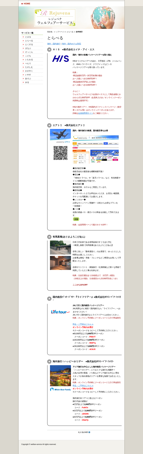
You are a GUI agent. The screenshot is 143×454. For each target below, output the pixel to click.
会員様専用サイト (85, 113)
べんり (28, 63)
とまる (28, 37)
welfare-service (36, 444)
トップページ (59, 32)
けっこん (29, 52)
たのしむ (29, 67)
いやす (28, 75)
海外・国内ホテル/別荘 (71, 44)
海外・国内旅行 (53, 44)
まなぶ (28, 48)
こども (28, 56)
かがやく (29, 71)
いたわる (29, 59)
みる (27, 82)
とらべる (29, 41)
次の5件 (86, 432)
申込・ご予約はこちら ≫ (83, 324)
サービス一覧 (25, 4)
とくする (29, 44)
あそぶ (28, 78)
